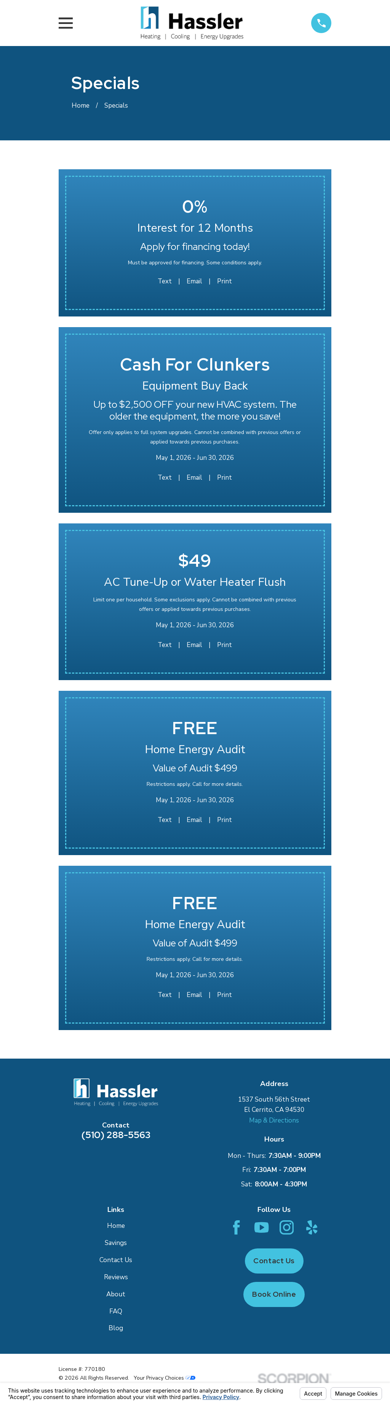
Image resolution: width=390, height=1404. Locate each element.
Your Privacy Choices (164, 1378)
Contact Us (115, 1260)
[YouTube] (261, 1227)
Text (165, 281)
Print (224, 281)
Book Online (274, 1294)
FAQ (115, 1311)
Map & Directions (274, 1120)
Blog (116, 1328)
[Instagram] (287, 1227)
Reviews (116, 1277)
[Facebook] (236, 1227)
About (115, 1294)
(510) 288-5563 (116, 1135)
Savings (116, 1243)
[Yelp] (312, 1227)
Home (116, 1225)
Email (194, 281)
